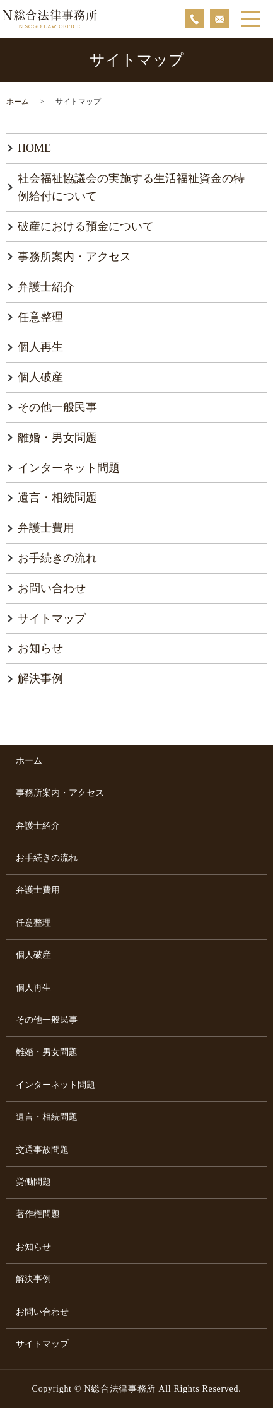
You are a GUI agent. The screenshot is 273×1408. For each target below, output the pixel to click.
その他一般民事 (57, 407)
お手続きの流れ (57, 558)
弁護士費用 (46, 527)
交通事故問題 (42, 1150)
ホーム (17, 101)
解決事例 (40, 678)
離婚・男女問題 (57, 437)
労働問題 (33, 1182)
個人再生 (40, 346)
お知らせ (40, 648)
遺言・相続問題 (57, 497)
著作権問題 (38, 1214)
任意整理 (40, 317)
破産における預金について (86, 226)
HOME (34, 148)
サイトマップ (52, 618)
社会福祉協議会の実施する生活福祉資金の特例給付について (131, 187)
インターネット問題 (69, 468)
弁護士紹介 (46, 287)
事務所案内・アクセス (74, 256)
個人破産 (40, 377)
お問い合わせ (52, 588)
